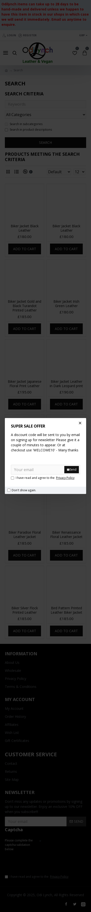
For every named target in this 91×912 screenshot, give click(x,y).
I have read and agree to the (43, 478)
